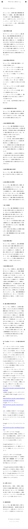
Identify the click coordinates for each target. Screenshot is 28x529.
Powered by (14, 521)
